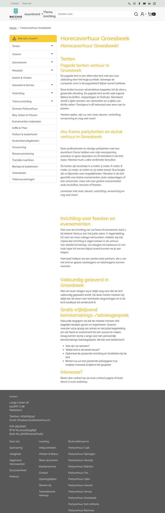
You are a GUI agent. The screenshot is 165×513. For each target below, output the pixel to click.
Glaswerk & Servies (23, 85)
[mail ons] (134, 3)
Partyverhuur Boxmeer (136, 458)
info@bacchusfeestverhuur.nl (33, 411)
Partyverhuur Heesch (135, 433)
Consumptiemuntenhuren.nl (139, 489)
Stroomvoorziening (23, 157)
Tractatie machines (23, 163)
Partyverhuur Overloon (136, 464)
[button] (38, 46)
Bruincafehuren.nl (133, 389)
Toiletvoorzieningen (23, 183)
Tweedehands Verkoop (106, 441)
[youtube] (144, 3)
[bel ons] (129, 3)
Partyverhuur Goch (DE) (136, 477)
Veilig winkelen (106, 395)
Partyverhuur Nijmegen (136, 402)
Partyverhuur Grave (134, 496)
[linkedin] (149, 3)
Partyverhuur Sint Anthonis (138, 452)
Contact (15, 3)
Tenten (16, 46)
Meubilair (17, 70)
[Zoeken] (136, 14)
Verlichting (18, 93)
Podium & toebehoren (24, 138)
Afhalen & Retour (107, 402)
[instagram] (154, 3)
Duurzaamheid (80, 418)
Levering (103, 389)
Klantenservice (106, 414)
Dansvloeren (19, 62)
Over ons (26, 3)
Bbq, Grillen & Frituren (24, 115)
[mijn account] (143, 14)
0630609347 (28, 407)
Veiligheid (77, 402)
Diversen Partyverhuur (25, 108)
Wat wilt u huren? (25, 38)
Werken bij (104, 433)
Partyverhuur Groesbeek (137, 446)
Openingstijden (106, 427)
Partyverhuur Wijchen (135, 414)
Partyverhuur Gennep (135, 408)
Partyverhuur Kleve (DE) (136, 471)
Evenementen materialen (20, 123)
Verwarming (19, 151)
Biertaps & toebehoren (25, 170)
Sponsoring (78, 395)
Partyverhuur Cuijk (133, 395)
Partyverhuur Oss (133, 420)
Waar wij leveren (107, 408)
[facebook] (139, 3)
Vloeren (16, 54)
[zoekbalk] (98, 14)
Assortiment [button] (33, 14)
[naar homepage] (16, 14)
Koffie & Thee (19, 131)
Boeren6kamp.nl (132, 483)
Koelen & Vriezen (22, 77)
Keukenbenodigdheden (25, 144)
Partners (77, 424)
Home (13, 27)
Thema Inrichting (49, 14)
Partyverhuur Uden (134, 427)
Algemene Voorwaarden (79, 410)
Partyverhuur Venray (135, 439)
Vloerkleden (19, 176)
